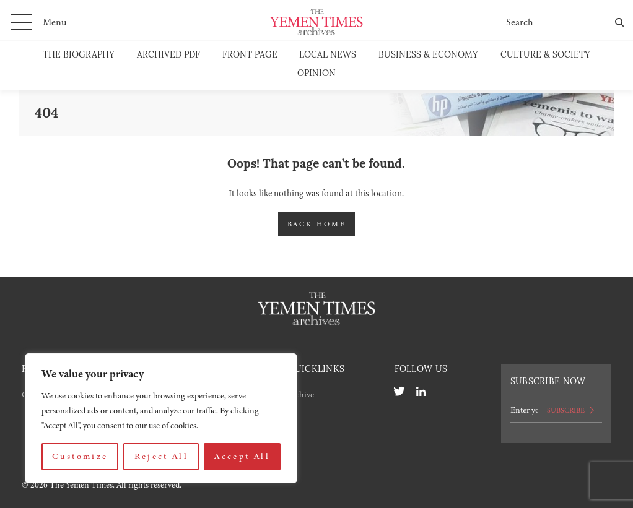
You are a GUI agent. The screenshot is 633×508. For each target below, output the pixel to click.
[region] (161, 418)
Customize (80, 456)
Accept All (242, 456)
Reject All (161, 456)
